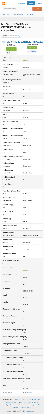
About (23, 399)
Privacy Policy (22, 402)
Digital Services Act (11, 405)
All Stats (4, 36)
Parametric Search (10, 402)
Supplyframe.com (31, 411)
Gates (10, 392)
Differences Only (15, 36)
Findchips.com (3, 3)
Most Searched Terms (33, 399)
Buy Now (11, 49)
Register (30, 3)
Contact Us (16, 399)
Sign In (40, 3)
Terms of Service (33, 402)
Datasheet (11, 53)
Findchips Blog (21, 3)
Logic (4, 392)
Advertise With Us (26, 407)
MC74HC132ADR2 (18, 41)
